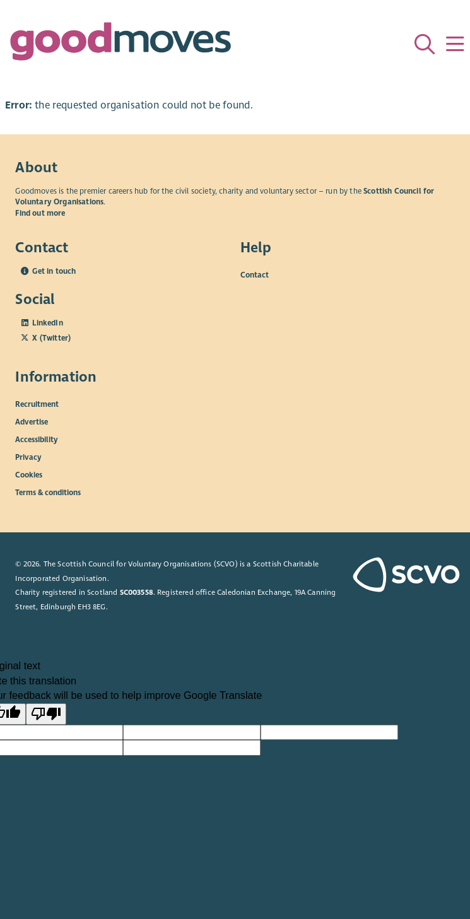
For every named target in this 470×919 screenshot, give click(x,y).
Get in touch (54, 271)
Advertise (31, 421)
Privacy (28, 456)
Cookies (28, 474)
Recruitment (37, 403)
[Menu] (455, 44)
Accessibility (36, 439)
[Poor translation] (46, 714)
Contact (254, 274)
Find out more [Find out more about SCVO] (40, 213)
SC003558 (136, 592)
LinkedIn (47, 323)
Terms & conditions (48, 492)
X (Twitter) (51, 338)
